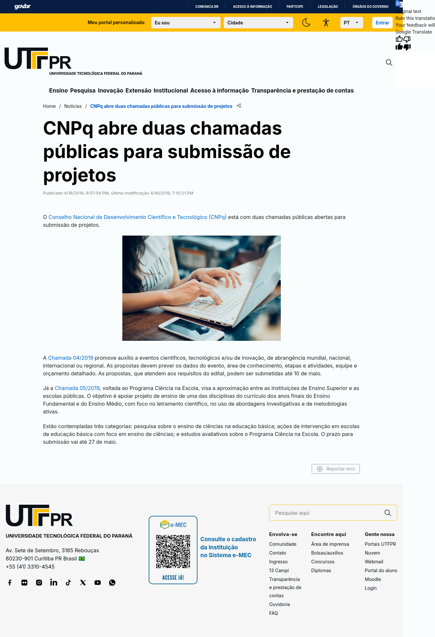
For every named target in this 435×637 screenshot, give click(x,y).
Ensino (58, 90)
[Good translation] (399, 43)
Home (49, 106)
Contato (277, 553)
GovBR (22, 7)
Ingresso (278, 561)
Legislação (328, 6)
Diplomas (321, 570)
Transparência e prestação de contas (302, 90)
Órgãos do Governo (370, 6)
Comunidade (282, 544)
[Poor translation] (407, 43)
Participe (295, 6)
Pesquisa (83, 90)
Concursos (323, 561)
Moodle (373, 579)
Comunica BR (206, 6)
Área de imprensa (330, 544)
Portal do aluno (381, 570)
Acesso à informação (252, 6)
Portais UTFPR (380, 544)
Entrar (382, 22)
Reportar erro (336, 469)
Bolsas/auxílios (327, 553)
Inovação (110, 90)
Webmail (374, 561)
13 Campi (279, 570)
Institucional (171, 90)
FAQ (273, 613)
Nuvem (372, 553)
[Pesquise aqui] (327, 513)
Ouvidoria (279, 604)
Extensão (138, 90)
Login (371, 588)
